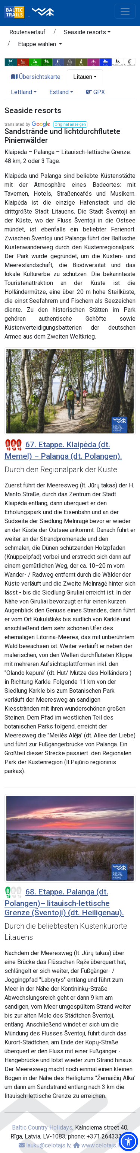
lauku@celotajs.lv (45, 1145)
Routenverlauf (27, 32)
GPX (95, 92)
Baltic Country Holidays (42, 1127)
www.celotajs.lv (97, 1145)
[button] (87, 33)
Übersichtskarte (35, 76)
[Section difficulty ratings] (13, 445)
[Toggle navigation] (125, 11)
